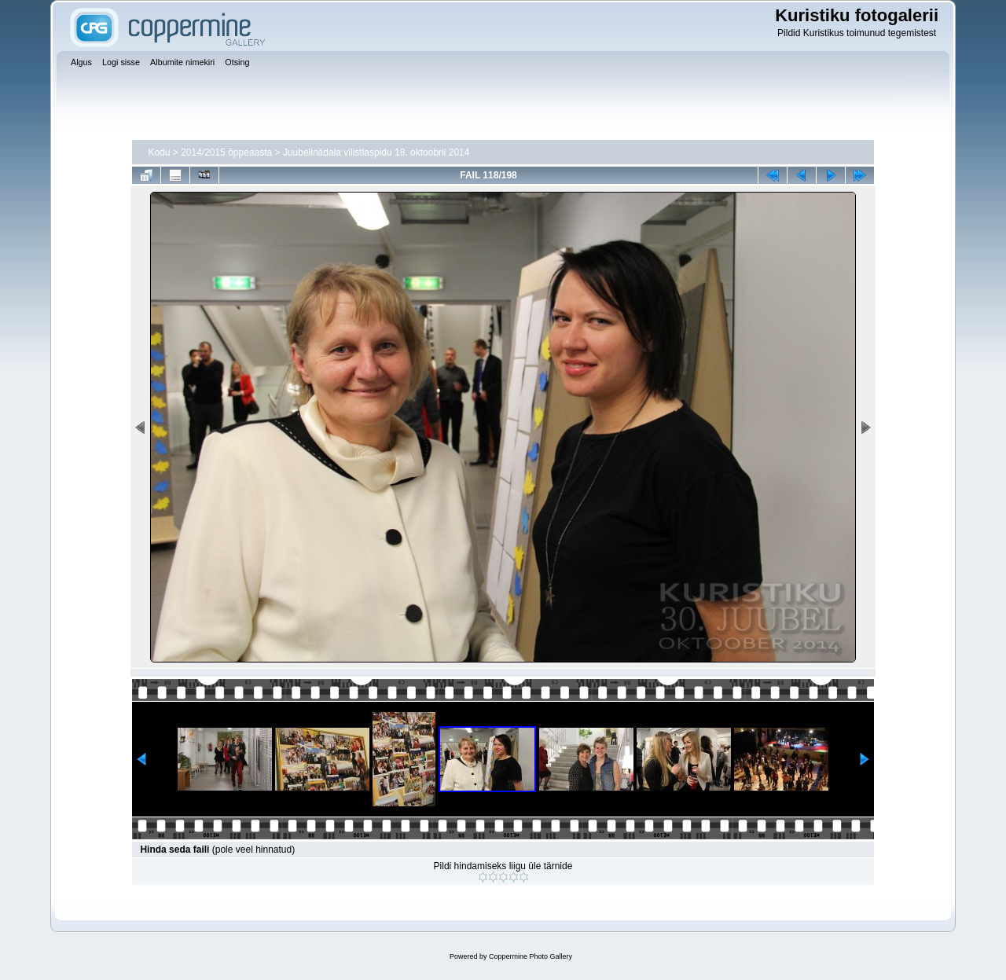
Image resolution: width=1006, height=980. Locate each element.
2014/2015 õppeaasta (226, 152)
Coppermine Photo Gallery (530, 956)
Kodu (159, 152)
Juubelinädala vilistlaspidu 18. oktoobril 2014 (376, 152)
